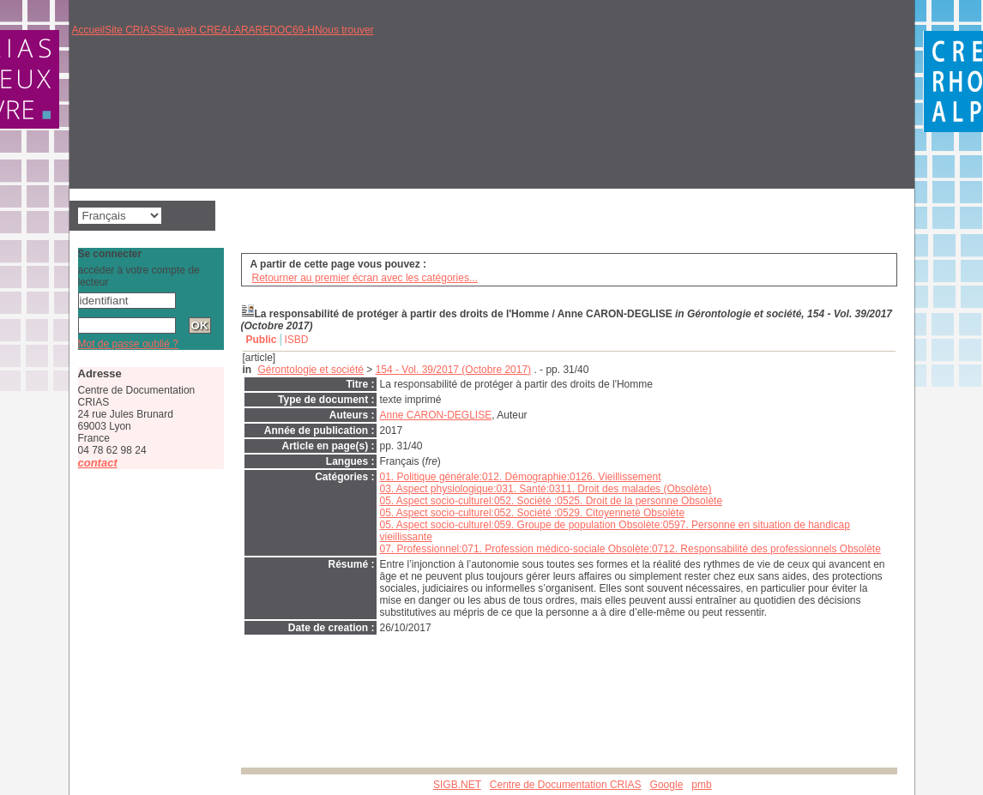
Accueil (89, 30)
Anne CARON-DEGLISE (436, 415)
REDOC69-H (285, 30)
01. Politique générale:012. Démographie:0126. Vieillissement (520, 477)
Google (667, 785)
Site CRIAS (131, 30)
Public (261, 340)
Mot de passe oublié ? (128, 344)
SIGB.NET (457, 785)
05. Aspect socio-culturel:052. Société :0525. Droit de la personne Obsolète (551, 501)
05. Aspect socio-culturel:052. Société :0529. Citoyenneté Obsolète (532, 513)
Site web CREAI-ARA (206, 30)
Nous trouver (344, 30)
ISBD (297, 340)
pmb (701, 785)
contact (98, 462)
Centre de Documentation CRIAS (566, 785)
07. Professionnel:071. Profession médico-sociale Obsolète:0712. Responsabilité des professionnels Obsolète (630, 549)
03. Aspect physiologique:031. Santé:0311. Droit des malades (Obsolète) (546, 489)
